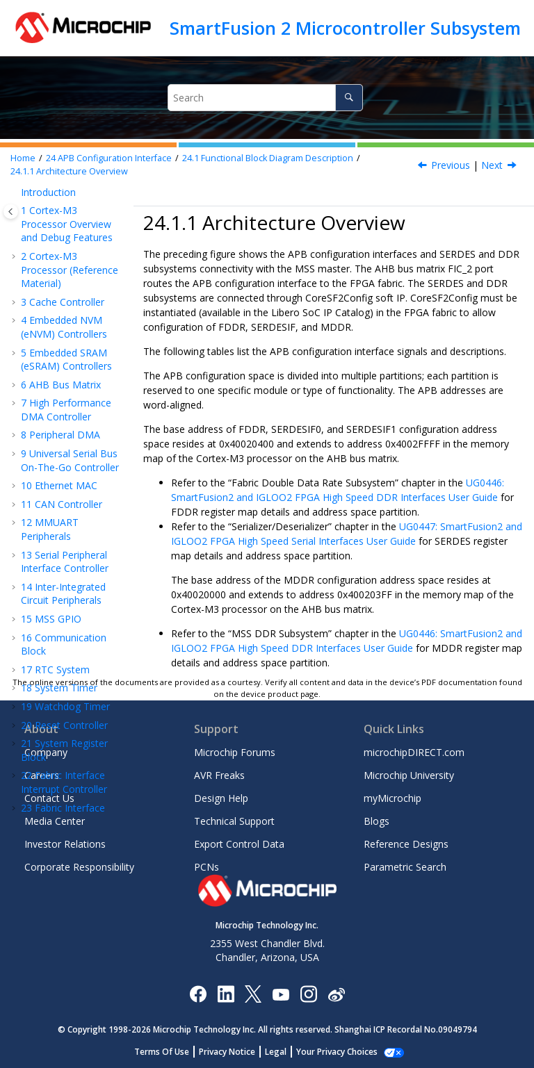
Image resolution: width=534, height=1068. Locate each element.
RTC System (55, 208)
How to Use (68, 566)
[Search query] (265, 97)
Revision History (64, 617)
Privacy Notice (235, 1052)
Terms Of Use (169, 1052)
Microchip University (409, 775)
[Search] (348, 97)
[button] (15, 227)
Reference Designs (406, 844)
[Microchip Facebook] (198, 993)
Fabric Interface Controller (63, 354)
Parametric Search (405, 866)
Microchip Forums (234, 752)
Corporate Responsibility (79, 866)
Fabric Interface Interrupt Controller (64, 321)
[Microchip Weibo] (336, 993)
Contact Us (49, 798)
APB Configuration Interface (109, 158)
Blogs (376, 821)
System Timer (59, 226)
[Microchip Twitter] (253, 993)
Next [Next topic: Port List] (492, 165)
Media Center (54, 821)
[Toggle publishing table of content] (10, 211)
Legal (283, 1052)
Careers (41, 775)
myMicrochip (392, 798)
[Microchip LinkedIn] (225, 993)
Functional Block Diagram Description (267, 158)
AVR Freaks (219, 775)
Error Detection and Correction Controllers (72, 591)
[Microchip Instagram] (308, 993)
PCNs (206, 866)
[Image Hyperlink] (280, 993)
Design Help (221, 798)
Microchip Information (71, 667)
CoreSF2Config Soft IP (74, 534)
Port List (74, 502)
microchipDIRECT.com (414, 752)
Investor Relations (65, 844)
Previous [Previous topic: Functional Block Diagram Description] (450, 165)
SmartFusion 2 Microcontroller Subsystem (345, 27)
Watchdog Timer (65, 245)
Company (45, 752)
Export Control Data (239, 844)
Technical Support (234, 821)
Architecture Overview (69, 171)
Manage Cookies (337, 1052)
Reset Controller (64, 264)
